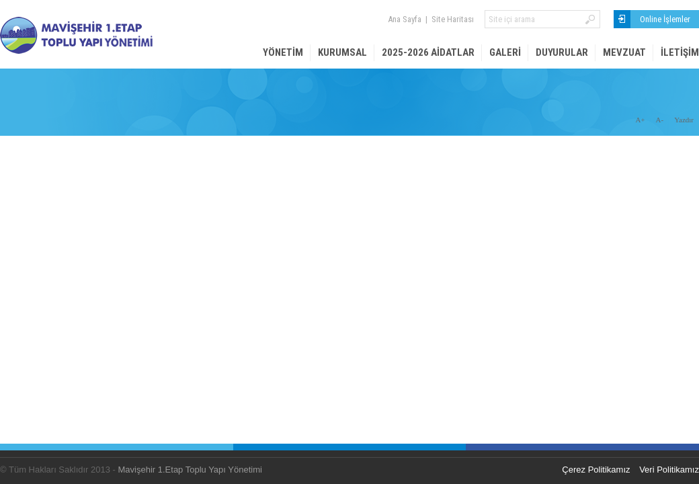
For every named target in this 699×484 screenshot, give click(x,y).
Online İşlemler (665, 19)
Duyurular (562, 52)
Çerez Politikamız (596, 470)
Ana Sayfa (404, 19)
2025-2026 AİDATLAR (428, 52)
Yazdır (684, 120)
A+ (640, 120)
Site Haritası (452, 19)
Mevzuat (624, 52)
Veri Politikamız (669, 470)
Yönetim (283, 52)
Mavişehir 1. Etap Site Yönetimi (101, 35)
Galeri (505, 52)
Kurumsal (342, 52)
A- (660, 120)
